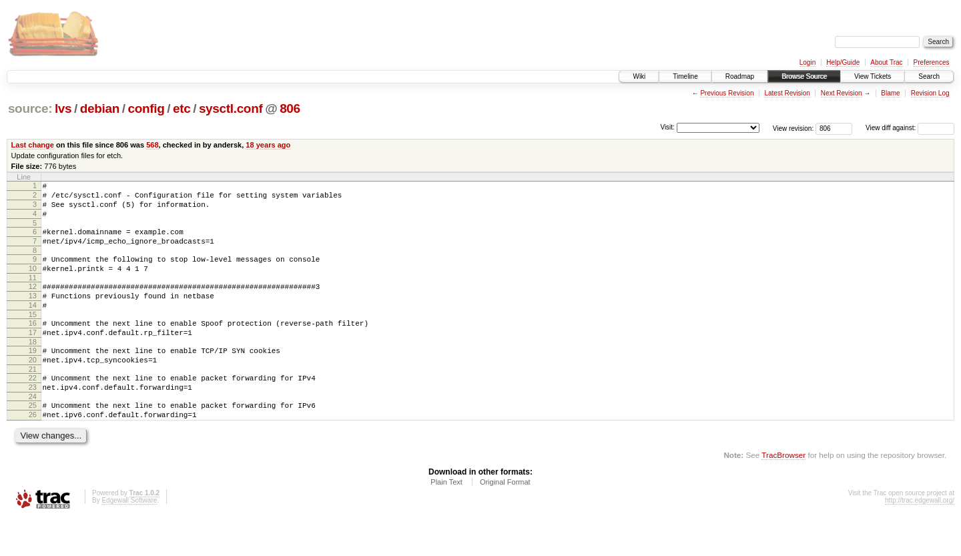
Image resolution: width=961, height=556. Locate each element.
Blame (890, 93)
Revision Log (930, 93)
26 (33, 451)
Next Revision (841, 93)
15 (33, 336)
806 (290, 108)
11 (33, 294)
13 (33, 314)
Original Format (505, 520)
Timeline (685, 76)
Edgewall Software (129, 538)
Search (929, 76)
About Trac (886, 62)
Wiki (639, 76)
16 (33, 345)
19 (33, 376)
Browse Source (804, 76)
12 (33, 302)
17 (33, 356)
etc (181, 108)
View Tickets (872, 76)
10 (33, 282)
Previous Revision (726, 93)
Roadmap (739, 76)
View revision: (793, 127)
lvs (63, 108)
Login (807, 62)
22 (33, 408)
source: (30, 108)
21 (33, 399)
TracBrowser (783, 493)
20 (33, 388)
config (146, 108)
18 (33, 368)
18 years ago (268, 145)
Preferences (932, 62)
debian (99, 108)
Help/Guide (843, 62)
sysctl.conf (231, 108)
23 (33, 419)
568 (152, 145)
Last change (32, 145)
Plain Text (446, 520)
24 (33, 431)
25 (33, 439)
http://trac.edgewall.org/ (919, 538)
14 (33, 325)
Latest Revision (787, 93)
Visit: (667, 127)
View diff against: (910, 127)
